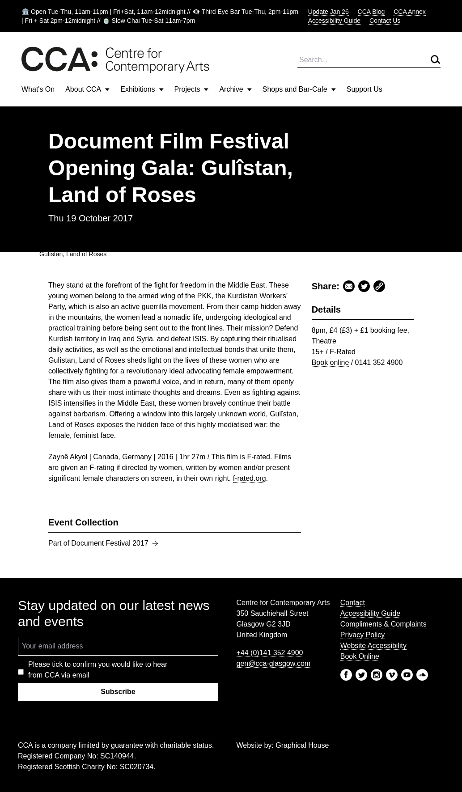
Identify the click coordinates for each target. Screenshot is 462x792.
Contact (352, 602)
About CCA (87, 89)
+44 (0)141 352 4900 (270, 652)
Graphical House (302, 745)
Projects (191, 89)
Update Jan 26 (328, 11)
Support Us (364, 89)
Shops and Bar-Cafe (299, 89)
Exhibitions (141, 89)
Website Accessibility (373, 645)
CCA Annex (410, 11)
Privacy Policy (362, 635)
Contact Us (384, 20)
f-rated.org (249, 478)
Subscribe (118, 691)
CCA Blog (371, 11)
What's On (38, 89)
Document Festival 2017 (114, 543)
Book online (330, 362)
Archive (235, 89)
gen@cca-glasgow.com (274, 663)
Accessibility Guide (334, 20)
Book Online (359, 656)
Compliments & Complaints (383, 624)
